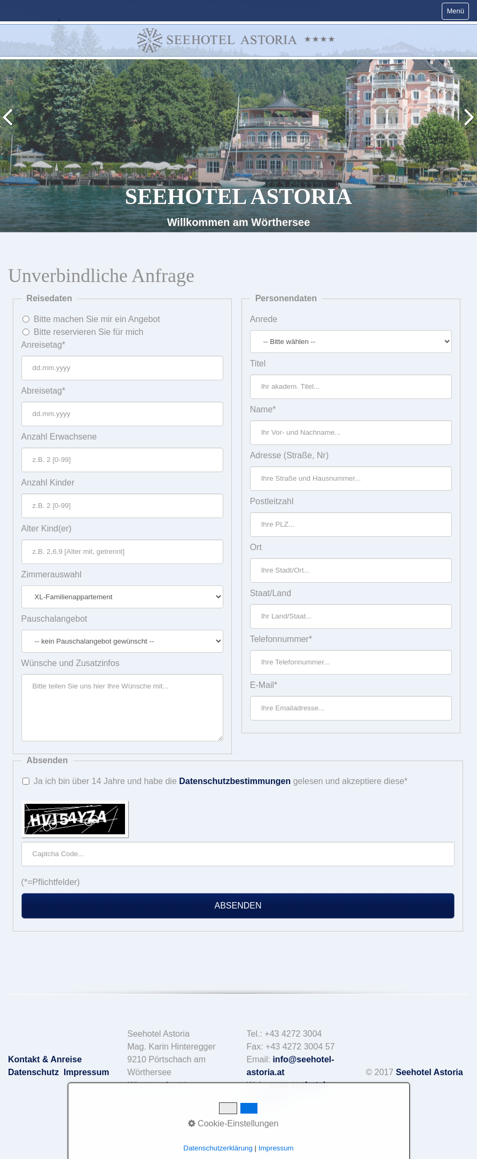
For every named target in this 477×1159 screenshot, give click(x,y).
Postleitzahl (272, 501)
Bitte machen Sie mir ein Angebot (97, 319)
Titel (258, 363)
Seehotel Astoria (429, 1072)
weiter (467, 124)
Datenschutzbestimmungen (235, 781)
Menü (455, 11)
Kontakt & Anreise (45, 1059)
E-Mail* (264, 685)
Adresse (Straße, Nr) (289, 455)
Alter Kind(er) (46, 528)
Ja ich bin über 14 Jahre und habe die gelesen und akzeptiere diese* (221, 781)
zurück (10, 124)
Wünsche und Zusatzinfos (70, 663)
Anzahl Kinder (48, 482)
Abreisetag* (43, 390)
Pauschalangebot (54, 618)
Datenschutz (33, 1072)
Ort (256, 547)
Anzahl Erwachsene (59, 436)
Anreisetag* (43, 344)
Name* (263, 409)
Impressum (86, 1072)
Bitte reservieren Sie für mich (88, 331)
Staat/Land (270, 593)
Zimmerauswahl (51, 574)
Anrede (264, 319)
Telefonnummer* (281, 639)
